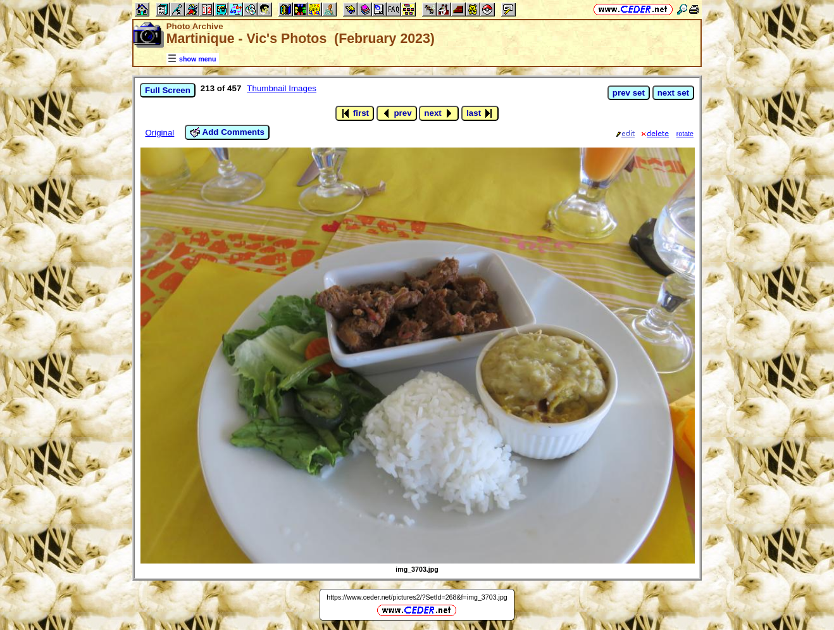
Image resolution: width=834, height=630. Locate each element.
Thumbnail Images (281, 88)
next (439, 113)
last (480, 113)
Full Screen (167, 90)
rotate (685, 133)
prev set (629, 93)
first (354, 113)
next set (673, 93)
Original (159, 132)
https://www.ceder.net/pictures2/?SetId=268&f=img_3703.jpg (417, 597)
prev (397, 113)
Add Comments (227, 132)
